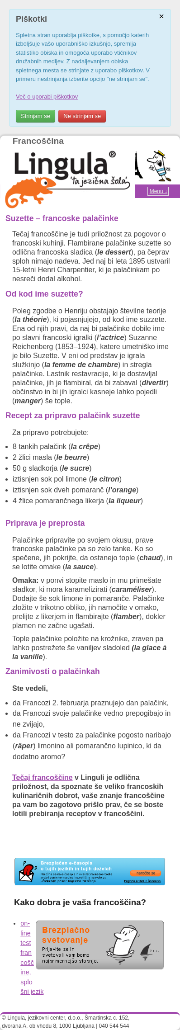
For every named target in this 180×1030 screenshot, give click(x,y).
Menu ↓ (158, 191)
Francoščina (38, 141)
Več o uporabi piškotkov (47, 96)
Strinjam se (35, 116)
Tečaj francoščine (42, 777)
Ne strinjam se (82, 116)
